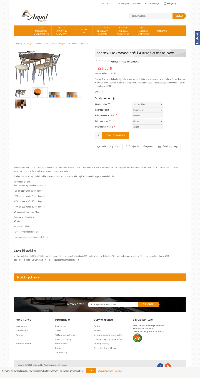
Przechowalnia (23, 343)
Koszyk (19, 339)
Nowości (98, 330)
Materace (161, 31)
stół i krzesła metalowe (155, 256)
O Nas (58, 330)
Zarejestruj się (123, 3)
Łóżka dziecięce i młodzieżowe (41, 31)
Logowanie (136, 3)
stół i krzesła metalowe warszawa (28, 260)
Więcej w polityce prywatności (111, 371)
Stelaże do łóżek (82, 31)
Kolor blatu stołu (102, 110)
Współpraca (61, 343)
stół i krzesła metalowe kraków (62, 260)
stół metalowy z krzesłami (128, 256)
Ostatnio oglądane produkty (108, 334)
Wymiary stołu (101, 104)
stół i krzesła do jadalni (73, 256)
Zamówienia (22, 330)
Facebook (160, 366)
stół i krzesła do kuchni (47, 256)
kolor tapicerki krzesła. (105, 115)
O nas (102, 3)
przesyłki (112, 73)
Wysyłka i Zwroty (63, 339)
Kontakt (110, 3)
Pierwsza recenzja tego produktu (124, 61)
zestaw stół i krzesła (23, 256)
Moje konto (21, 326)
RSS (168, 366)
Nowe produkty (101, 343)
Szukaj (97, 326)
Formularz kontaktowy (105, 348)
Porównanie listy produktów (108, 339)
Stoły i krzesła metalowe (143, 31)
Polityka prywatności (65, 334)
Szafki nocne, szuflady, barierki (102, 31)
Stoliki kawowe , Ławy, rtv (61, 31)
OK (91, 370)
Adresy (19, 334)
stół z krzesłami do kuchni (100, 256)
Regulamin (60, 326)
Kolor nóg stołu (101, 121)
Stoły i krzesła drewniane (123, 31)
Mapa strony (61, 352)
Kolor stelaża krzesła (104, 126)
